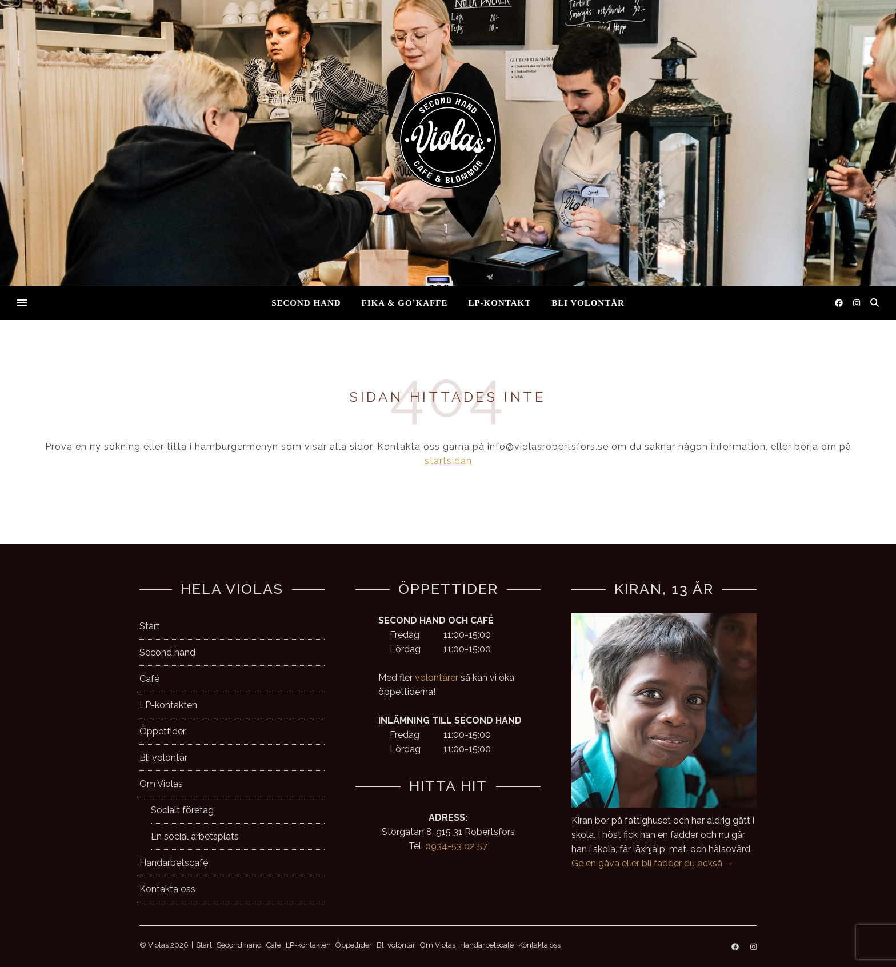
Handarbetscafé (173, 862)
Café (149, 678)
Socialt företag (182, 810)
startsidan (448, 460)
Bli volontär (588, 302)
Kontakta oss (167, 889)
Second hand (306, 302)
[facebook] (840, 302)
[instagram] (856, 302)
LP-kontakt (499, 302)
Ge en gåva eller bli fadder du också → (652, 863)
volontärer (436, 677)
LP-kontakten (168, 705)
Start (149, 626)
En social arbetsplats (195, 836)
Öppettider (162, 731)
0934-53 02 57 (456, 846)
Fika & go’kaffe (405, 302)
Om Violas (161, 783)
